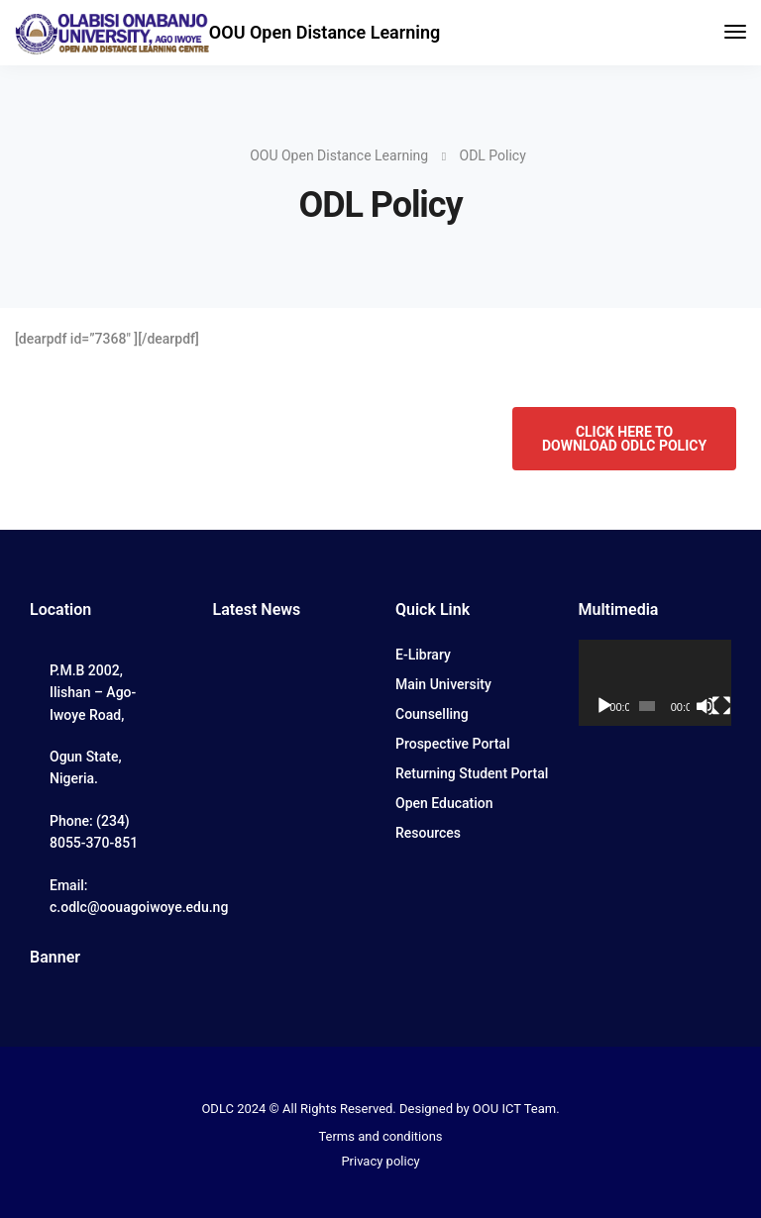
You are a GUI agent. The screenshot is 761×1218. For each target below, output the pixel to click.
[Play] (604, 706)
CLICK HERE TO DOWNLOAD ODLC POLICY (624, 439)
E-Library (423, 654)
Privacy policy (380, 1161)
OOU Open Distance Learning (324, 32)
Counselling (432, 714)
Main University (443, 684)
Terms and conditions (380, 1136)
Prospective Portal (452, 744)
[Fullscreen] (721, 706)
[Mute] (705, 706)
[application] (655, 683)
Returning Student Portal (471, 773)
